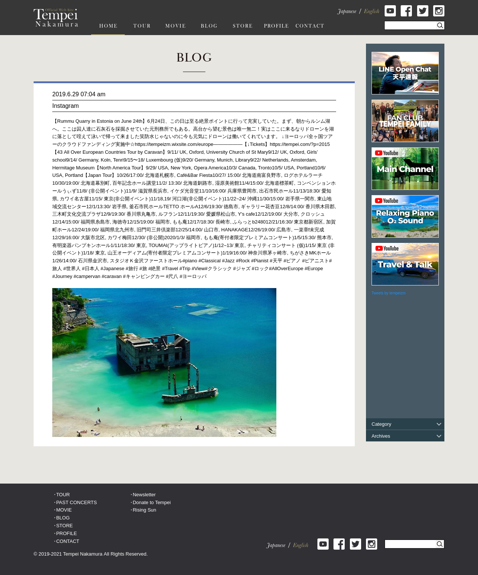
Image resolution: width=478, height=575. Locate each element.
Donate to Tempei (152, 502)
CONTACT (67, 541)
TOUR (63, 494)
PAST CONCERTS (76, 502)
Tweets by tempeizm (389, 293)
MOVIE (64, 510)
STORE (64, 525)
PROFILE (66, 533)
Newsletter (144, 494)
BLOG (62, 518)
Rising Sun (144, 510)
